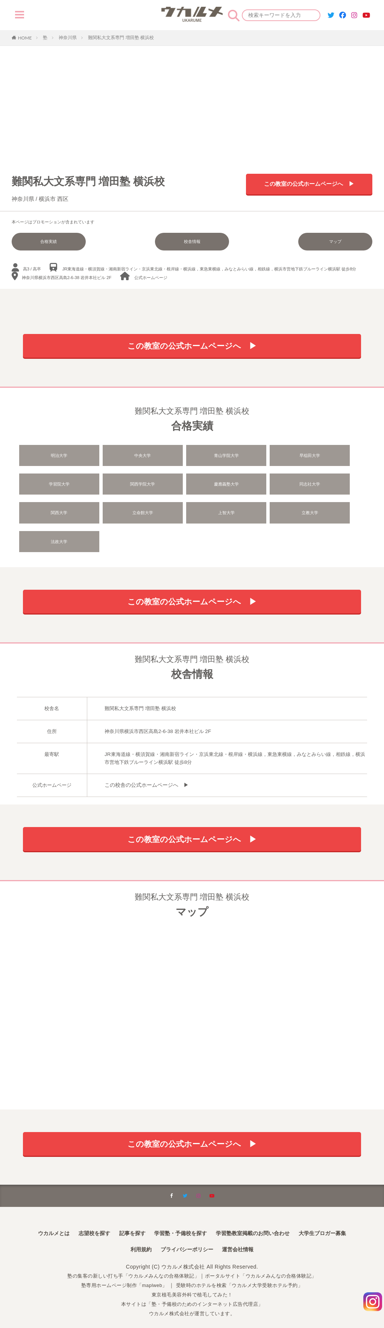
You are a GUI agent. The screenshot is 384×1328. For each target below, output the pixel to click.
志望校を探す (82, 1220)
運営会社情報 (243, 1237)
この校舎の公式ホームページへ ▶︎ (144, 763)
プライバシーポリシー (186, 1237)
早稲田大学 (260, 457)
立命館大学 (329, 486)
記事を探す (124, 1220)
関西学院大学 (52, 486)
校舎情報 (192, 241)
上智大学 (52, 515)
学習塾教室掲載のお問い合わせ (259, 1220)
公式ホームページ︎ (150, 276)
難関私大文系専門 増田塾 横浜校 (121, 37)
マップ (345, 241)
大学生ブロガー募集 (338, 1220)
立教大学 (122, 515)
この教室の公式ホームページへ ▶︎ (309, 185)
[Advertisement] (192, 102)
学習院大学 (329, 457)
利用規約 (135, 1237)
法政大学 (190, 515)
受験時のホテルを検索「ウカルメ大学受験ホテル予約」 (243, 1273)
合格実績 (38, 241)
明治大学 (52, 457)
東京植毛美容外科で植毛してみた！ (192, 1282)
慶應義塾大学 (121, 486)
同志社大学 (191, 486)
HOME (25, 37)
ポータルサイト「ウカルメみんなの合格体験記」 (266, 1264)
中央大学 (122, 457)
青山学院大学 (190, 457)
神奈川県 (68, 37)
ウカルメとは (37, 1220)
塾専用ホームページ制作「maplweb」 (119, 1273)
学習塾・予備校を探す (178, 1220)
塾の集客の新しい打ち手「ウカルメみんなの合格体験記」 (129, 1264)
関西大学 (260, 486)
